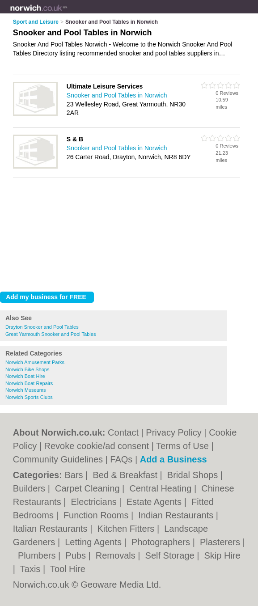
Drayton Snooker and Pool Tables (42, 327)
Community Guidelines (58, 459)
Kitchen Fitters (126, 529)
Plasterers (221, 542)
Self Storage (171, 555)
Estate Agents (155, 502)
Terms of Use (182, 446)
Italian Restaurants (51, 529)
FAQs (121, 459)
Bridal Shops (193, 475)
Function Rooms (97, 515)
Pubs (76, 555)
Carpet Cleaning (88, 488)
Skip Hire (222, 555)
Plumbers (38, 555)
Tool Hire (67, 569)
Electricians (95, 502)
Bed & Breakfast (126, 475)
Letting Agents (94, 542)
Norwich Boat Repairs (29, 383)
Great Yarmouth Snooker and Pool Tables (50, 334)
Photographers (162, 542)
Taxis (31, 569)
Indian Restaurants (177, 515)
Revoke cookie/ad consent (96, 446)
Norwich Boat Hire (25, 376)
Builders (30, 488)
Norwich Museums (25, 390)
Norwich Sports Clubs (29, 397)
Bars (74, 475)
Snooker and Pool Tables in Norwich (117, 95)
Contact (123, 432)
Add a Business (173, 459)
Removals (117, 555)
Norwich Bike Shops (27, 369)
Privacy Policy (173, 432)
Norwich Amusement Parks (34, 362)
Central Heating (161, 488)
